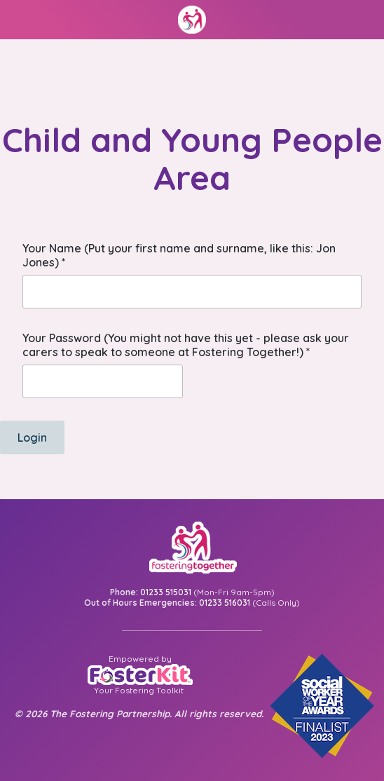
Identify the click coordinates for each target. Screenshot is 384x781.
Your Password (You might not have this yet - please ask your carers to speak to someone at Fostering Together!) (185, 345)
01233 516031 (224, 602)
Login (32, 437)
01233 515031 (165, 592)
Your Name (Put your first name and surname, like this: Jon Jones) (179, 255)
